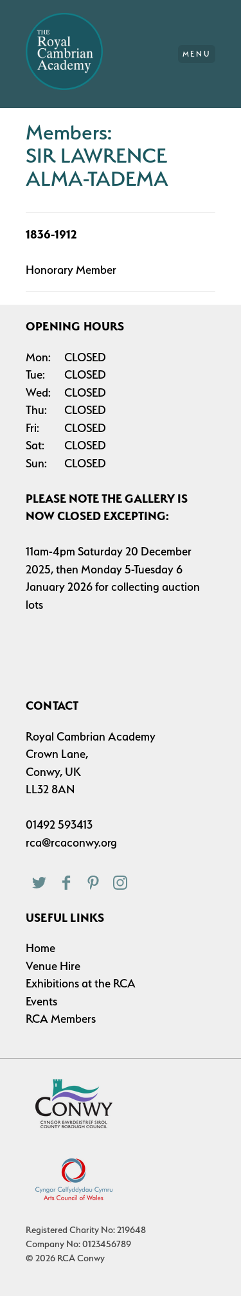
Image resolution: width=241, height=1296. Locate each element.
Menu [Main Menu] (197, 54)
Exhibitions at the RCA (81, 983)
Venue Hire (53, 966)
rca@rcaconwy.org (71, 842)
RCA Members (61, 1018)
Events (41, 1001)
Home (40, 948)
